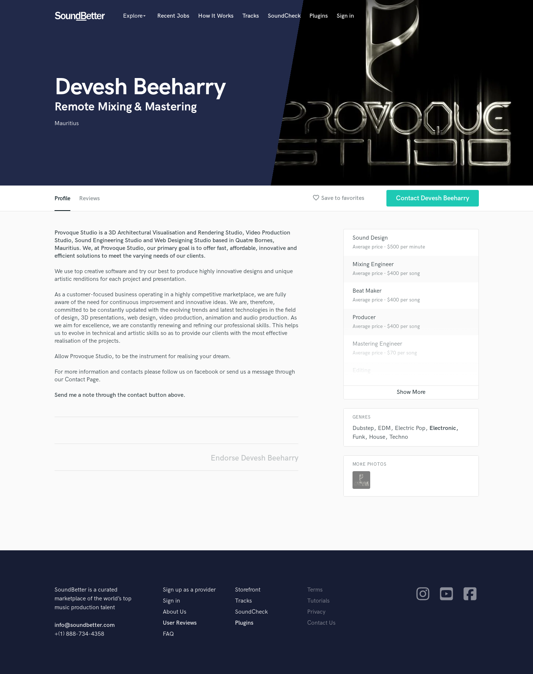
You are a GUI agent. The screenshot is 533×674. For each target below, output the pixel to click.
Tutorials (318, 600)
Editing (362, 370)
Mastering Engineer (377, 343)
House (377, 437)
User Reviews (180, 623)
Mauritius (67, 123)
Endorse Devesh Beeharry (254, 458)
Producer (364, 317)
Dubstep (363, 428)
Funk (359, 437)
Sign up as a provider (189, 589)
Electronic (442, 428)
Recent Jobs (173, 16)
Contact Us (321, 623)
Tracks (250, 16)
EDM (384, 428)
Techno (398, 437)
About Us (174, 611)
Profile (62, 198)
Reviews (89, 198)
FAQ (168, 634)
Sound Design (370, 237)
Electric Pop (410, 428)
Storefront (247, 589)
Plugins (318, 16)
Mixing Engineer (373, 264)
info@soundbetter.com (85, 625)
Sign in (345, 16)
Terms (315, 589)
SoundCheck (284, 16)
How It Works (216, 16)
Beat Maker (367, 290)
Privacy (316, 611)
